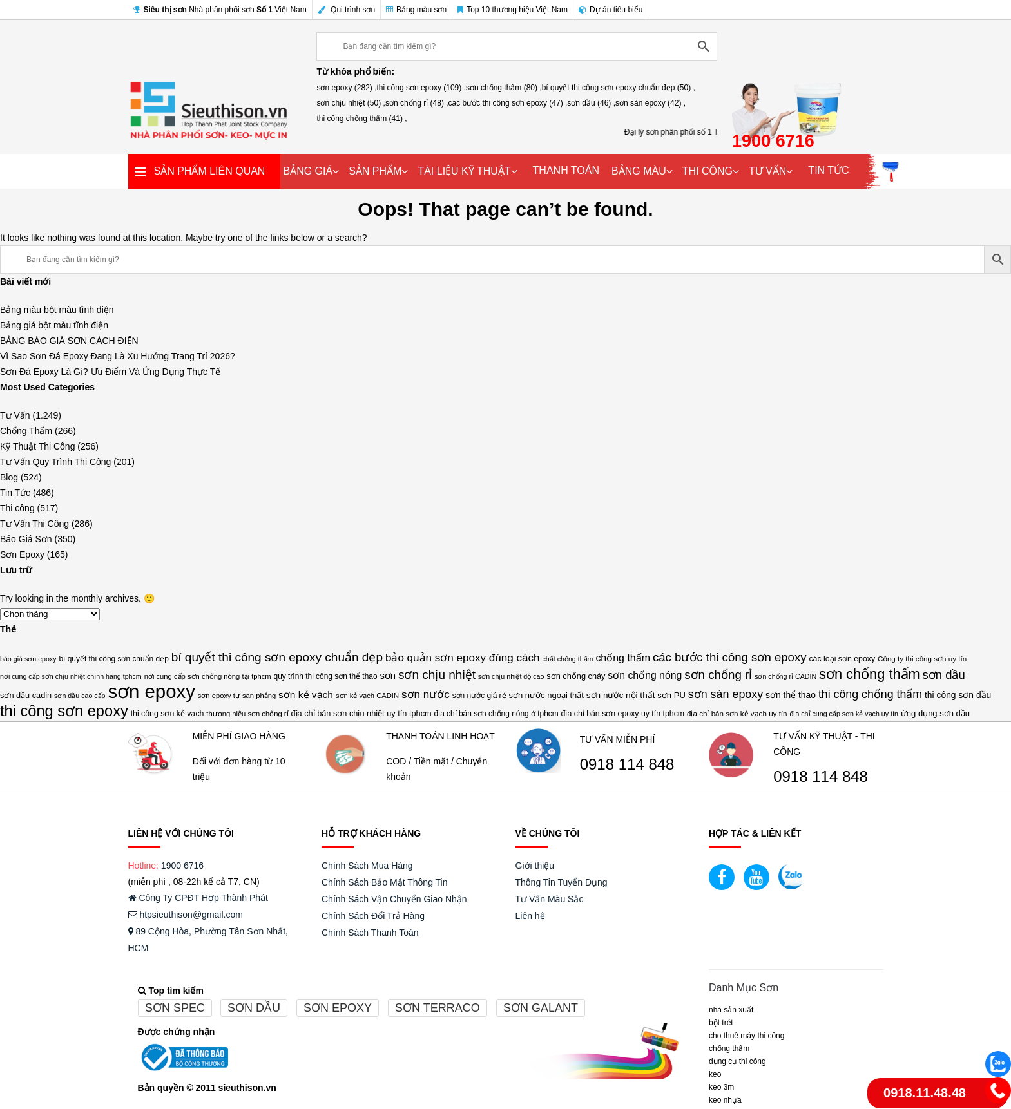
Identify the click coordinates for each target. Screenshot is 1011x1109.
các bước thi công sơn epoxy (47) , (508, 103)
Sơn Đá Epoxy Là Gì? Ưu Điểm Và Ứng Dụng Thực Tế (110, 371)
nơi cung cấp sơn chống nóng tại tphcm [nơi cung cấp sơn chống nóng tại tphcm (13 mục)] (207, 676)
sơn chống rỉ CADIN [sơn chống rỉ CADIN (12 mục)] (785, 676)
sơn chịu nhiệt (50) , (350, 103)
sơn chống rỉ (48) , (416, 103)
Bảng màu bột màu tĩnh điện (57, 310)
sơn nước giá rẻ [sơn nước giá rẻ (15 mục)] (479, 695)
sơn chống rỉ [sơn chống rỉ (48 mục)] (718, 674)
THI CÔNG (707, 171)
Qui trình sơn (346, 9)
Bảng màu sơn (416, 9)
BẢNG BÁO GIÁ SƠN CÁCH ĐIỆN (69, 341)
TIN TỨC (828, 170)
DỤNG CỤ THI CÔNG (737, 1061)
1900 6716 (182, 865)
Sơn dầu (253, 1007)
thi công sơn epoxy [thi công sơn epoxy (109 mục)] (64, 711)
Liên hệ (530, 916)
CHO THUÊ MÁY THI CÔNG (746, 1035)
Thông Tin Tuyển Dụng (561, 882)
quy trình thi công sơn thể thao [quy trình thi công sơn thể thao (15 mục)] (326, 676)
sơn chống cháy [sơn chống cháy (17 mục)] (575, 676)
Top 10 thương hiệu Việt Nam (512, 9)
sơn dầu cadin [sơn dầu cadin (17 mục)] (26, 695)
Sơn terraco (437, 1007)
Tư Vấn (15, 415)
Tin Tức (15, 493)
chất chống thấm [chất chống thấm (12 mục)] (567, 659)
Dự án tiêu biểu (610, 9)
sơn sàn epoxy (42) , (650, 103)
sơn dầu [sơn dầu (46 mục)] (944, 674)
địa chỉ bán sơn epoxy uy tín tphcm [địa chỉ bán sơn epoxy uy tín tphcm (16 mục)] (623, 713)
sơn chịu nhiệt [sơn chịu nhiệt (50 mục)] (437, 674)
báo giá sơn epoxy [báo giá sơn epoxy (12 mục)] (28, 659)
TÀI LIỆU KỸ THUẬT (464, 171)
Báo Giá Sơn (26, 539)
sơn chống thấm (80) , (504, 87)
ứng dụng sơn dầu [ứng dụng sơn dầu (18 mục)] (935, 713)
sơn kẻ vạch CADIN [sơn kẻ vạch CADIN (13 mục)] (367, 695)
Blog (9, 477)
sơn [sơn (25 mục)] (388, 675)
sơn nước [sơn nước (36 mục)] (425, 694)
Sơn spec (175, 1007)
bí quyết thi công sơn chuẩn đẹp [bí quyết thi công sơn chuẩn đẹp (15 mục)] (113, 658)
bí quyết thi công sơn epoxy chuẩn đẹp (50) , (618, 87)
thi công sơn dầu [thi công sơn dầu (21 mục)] (958, 695)
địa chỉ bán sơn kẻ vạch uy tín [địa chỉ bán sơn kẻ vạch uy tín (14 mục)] (737, 713)
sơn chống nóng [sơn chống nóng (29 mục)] (645, 675)
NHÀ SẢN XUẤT (731, 1009)
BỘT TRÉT (721, 1022)
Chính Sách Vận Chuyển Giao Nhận (394, 899)
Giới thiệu (535, 865)
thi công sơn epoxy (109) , (421, 87)
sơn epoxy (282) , (346, 87)
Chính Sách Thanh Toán (370, 932)
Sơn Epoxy (22, 554)
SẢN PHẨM (375, 171)
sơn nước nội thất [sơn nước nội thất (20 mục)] (620, 695)
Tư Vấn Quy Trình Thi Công (55, 462)
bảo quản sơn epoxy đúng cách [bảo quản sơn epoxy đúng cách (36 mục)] (462, 658)
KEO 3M (721, 1087)
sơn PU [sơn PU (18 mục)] (671, 695)
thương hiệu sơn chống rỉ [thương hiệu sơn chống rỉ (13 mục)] (247, 713)
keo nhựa (725, 1099)
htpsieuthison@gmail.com (185, 914)
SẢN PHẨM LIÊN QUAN (209, 171)
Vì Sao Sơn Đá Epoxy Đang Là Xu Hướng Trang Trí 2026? (117, 356)
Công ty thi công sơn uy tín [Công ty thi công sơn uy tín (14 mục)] (922, 658)
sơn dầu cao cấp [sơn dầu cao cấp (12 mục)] (79, 695)
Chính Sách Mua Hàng (367, 865)
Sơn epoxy (337, 1007)
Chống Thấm (26, 431)
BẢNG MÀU (638, 171)
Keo (715, 1074)
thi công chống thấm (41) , (361, 118)
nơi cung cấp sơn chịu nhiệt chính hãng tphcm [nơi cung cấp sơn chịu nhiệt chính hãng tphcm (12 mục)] (71, 676)
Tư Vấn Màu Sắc (549, 899)
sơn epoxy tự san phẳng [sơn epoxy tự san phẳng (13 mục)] (237, 695)
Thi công (17, 508)
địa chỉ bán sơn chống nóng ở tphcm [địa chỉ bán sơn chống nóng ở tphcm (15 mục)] (496, 713)
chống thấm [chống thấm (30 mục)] (622, 657)
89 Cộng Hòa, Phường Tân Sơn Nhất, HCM (208, 939)
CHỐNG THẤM (729, 1048)
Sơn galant (540, 1007)
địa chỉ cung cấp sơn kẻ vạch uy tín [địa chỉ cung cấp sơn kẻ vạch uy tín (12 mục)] (843, 713)
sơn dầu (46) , (591, 103)
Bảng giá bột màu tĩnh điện (54, 325)
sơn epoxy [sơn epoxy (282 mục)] (151, 691)
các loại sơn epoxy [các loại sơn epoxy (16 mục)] (842, 658)
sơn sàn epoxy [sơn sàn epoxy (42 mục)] (726, 694)
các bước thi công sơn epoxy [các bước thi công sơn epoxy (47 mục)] (730, 657)
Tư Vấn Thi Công (34, 523)
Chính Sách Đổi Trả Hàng (373, 916)
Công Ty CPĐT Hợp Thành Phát (198, 898)
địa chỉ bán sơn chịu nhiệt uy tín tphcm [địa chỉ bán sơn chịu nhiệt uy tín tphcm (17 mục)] (361, 713)
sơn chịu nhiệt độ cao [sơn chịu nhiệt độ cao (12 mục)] (511, 676)
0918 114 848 (627, 764)
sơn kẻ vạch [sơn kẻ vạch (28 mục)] (305, 694)
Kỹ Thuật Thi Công (37, 446)
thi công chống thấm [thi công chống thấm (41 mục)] (870, 694)
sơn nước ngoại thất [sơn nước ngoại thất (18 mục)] (545, 695)
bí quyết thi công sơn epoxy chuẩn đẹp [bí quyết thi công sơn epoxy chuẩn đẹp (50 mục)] (277, 657)
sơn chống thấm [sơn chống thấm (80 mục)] (869, 674)
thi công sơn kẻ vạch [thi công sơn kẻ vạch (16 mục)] (167, 713)
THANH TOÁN (566, 170)
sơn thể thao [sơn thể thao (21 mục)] (790, 695)
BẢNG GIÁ (308, 171)
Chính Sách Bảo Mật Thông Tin (385, 882)
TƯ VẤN (767, 171)
